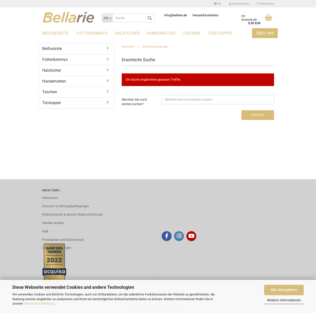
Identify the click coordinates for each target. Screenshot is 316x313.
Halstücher (127, 33)
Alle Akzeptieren (284, 290)
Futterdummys (91, 33)
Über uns (265, 33)
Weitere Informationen (284, 300)
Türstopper (219, 33)
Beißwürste (55, 33)
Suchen (258, 115)
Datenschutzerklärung (39, 303)
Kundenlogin (239, 3)
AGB (45, 231)
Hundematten (161, 33)
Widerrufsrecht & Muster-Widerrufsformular (72, 214)
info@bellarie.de (175, 15)
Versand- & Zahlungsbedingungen (65, 206)
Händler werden (53, 223)
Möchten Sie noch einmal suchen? (134, 102)
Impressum (50, 198)
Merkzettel (265, 3)
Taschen (191, 33)
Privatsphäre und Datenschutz (63, 240)
